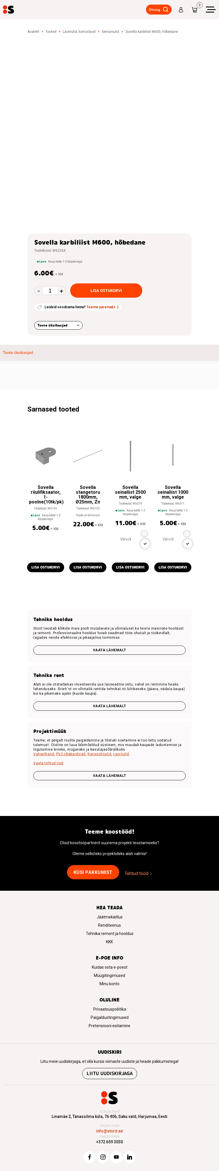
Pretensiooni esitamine (109, 1025)
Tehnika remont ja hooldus (109, 933)
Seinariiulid (110, 32)
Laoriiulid (121, 754)
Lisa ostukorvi (106, 290)
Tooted (51, 32)
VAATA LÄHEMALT (109, 776)
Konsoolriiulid (99, 754)
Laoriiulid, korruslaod (79, 32)
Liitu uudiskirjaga (110, 1073)
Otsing (153, 9)
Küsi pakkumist (93, 872)
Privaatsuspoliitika (109, 1009)
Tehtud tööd (136, 873)
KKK (109, 942)
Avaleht (33, 32)
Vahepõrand (43, 754)
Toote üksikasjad (52, 325)
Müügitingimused (109, 975)
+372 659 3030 (109, 1142)
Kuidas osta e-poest (109, 967)
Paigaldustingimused (110, 1017)
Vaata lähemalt (109, 650)
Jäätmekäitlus (110, 917)
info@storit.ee (109, 1131)
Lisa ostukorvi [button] (45, 567)
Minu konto (109, 983)
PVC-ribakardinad (71, 754)
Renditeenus (109, 925)
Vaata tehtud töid (48, 763)
